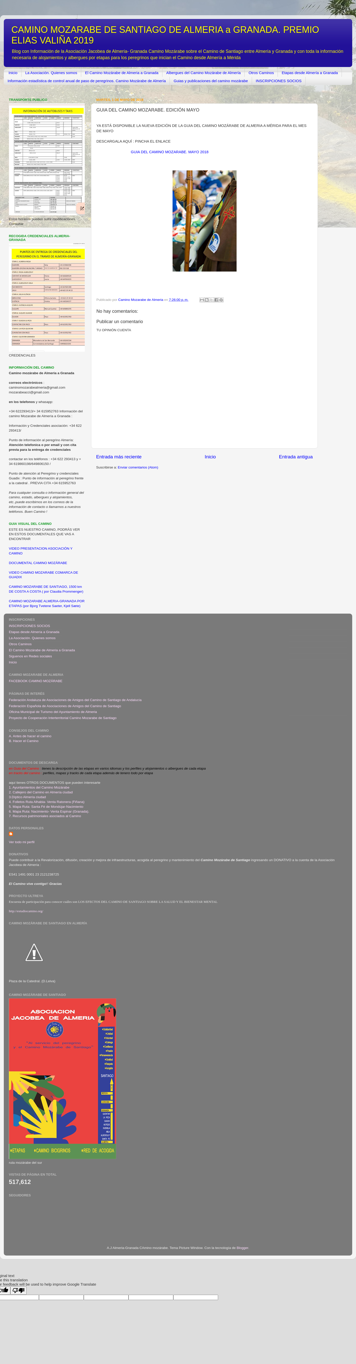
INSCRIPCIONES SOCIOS (279, 81)
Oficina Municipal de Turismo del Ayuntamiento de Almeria (53, 712)
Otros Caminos (261, 73)
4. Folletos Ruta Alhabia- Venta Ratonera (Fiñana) (47, 802)
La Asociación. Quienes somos (51, 73)
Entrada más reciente (119, 456)
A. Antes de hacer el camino (30, 736)
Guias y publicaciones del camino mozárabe (211, 81)
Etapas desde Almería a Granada (310, 73)
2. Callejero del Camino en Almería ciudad (41, 792)
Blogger (242, 1248)
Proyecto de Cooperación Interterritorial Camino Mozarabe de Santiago (62, 718)
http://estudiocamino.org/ (26, 911)
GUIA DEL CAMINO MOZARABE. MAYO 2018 (169, 152)
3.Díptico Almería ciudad (27, 797)
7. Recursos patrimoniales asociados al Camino (45, 816)
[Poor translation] (18, 1290)
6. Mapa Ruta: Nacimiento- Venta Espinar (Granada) (48, 811)
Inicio (13, 73)
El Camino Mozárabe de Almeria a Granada (121, 73)
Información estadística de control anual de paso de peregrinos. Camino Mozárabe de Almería (87, 81)
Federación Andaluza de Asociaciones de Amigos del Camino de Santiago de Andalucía (75, 700)
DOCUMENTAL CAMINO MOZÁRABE (38, 563)
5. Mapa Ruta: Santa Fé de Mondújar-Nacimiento (46, 807)
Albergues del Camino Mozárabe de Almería (203, 73)
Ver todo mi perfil (21, 842)
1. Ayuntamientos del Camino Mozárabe (39, 787)
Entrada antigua (296, 456)
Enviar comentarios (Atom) (138, 467)
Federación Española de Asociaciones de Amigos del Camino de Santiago (65, 706)
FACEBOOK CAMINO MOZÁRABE (35, 681)
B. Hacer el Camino (23, 741)
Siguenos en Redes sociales (30, 656)
